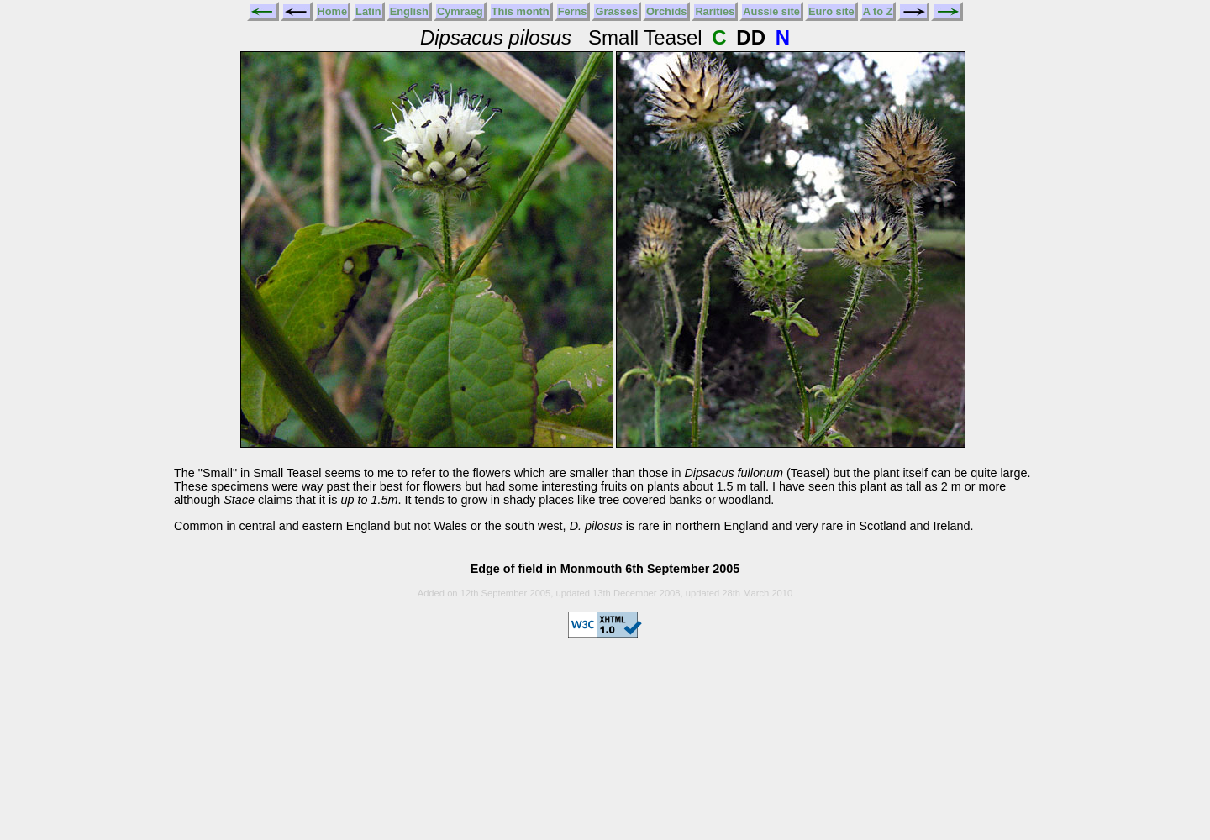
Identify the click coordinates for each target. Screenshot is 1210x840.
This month (521, 11)
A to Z (878, 11)
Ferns (572, 11)
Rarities (714, 11)
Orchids (666, 11)
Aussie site (771, 11)
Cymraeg (460, 11)
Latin (368, 11)
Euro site (831, 11)
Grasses (616, 11)
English (409, 11)
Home (333, 11)
